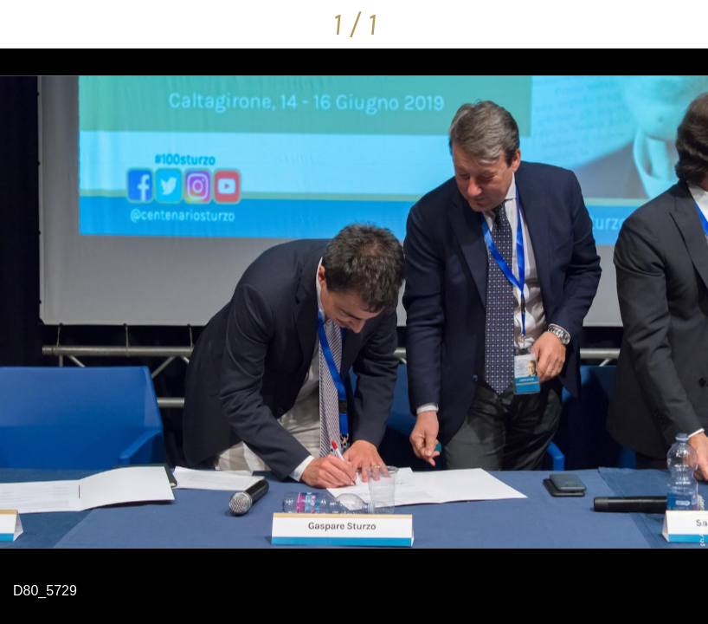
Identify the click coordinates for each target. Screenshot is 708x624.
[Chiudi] (24, 24)
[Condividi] (684, 24)
